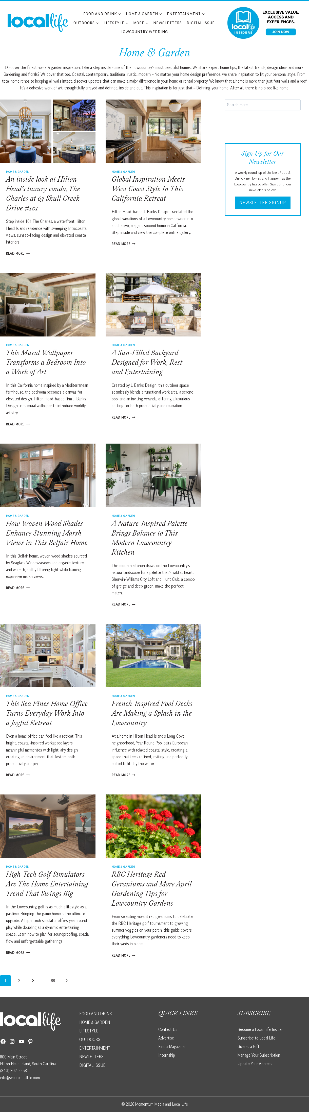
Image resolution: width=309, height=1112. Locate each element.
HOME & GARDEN (94, 1022)
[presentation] (47, 131)
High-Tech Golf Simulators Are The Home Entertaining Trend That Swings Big (47, 885)
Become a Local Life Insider (260, 1029)
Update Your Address (255, 1063)
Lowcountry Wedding (144, 31)
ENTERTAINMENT (94, 1048)
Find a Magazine (171, 1046)
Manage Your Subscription (259, 1055)
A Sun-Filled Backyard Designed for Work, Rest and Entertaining (147, 363)
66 (53, 980)
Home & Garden (17, 172)
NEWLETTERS (91, 1056)
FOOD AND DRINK (95, 1013)
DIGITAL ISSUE (92, 1065)
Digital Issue (201, 22)
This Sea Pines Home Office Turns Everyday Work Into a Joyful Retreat (47, 714)
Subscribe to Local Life (256, 1038)
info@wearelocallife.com (20, 1077)
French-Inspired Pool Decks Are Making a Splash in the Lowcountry (152, 714)
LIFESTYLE (88, 1030)
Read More (18, 253)
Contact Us (167, 1029)
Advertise (166, 1038)
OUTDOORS (89, 1039)
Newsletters (167, 22)
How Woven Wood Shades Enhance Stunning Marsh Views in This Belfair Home (47, 534)
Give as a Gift (248, 1046)
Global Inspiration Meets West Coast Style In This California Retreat (148, 189)
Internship (166, 1055)
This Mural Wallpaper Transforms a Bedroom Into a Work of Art (46, 363)
